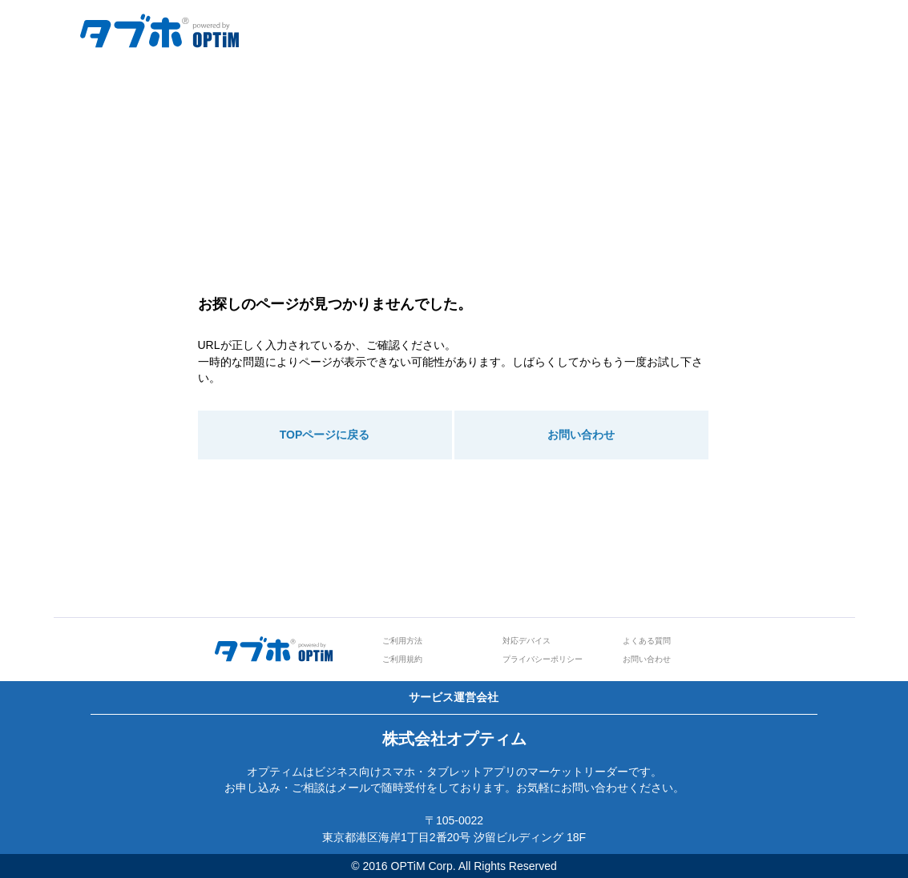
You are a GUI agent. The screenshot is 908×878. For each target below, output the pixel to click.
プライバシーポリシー (542, 659)
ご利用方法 (402, 640)
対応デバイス (526, 640)
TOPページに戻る (325, 434)
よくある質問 (647, 640)
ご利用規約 (402, 659)
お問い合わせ (581, 434)
